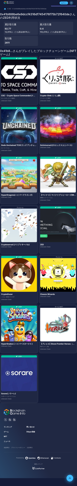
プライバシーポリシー (18, 447)
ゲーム (6, 432)
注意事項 (29, 447)
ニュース (7, 441)
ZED (9, 9)
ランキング (8, 427)
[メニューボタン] (71, 3)
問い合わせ (30, 427)
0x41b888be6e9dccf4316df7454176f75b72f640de (30, 9)
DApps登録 (30, 432)
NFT (5, 436)
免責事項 (6, 447)
